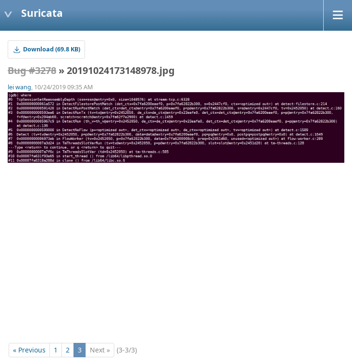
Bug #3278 (32, 70)
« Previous (29, 349)
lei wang (19, 87)
